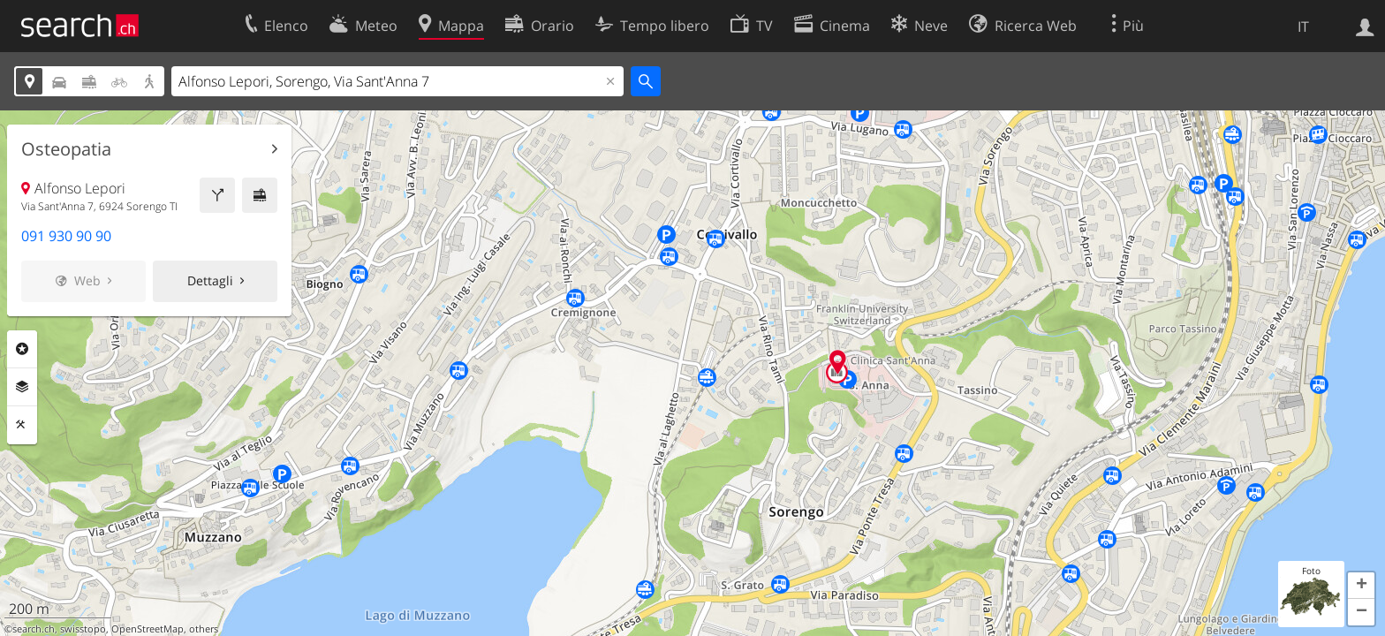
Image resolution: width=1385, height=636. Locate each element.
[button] (1361, 585)
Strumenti (22, 424)
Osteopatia (66, 149)
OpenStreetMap (147, 629)
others (203, 629)
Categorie (22, 348)
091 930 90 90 (66, 236)
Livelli (22, 386)
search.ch (33, 629)
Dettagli (210, 280)
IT (1303, 26)
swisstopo (83, 629)
